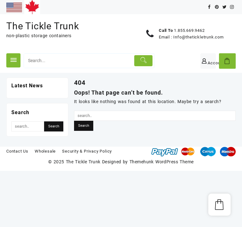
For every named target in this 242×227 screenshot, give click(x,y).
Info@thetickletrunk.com (198, 37)
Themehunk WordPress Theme (162, 161)
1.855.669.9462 (189, 30)
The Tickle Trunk (42, 26)
